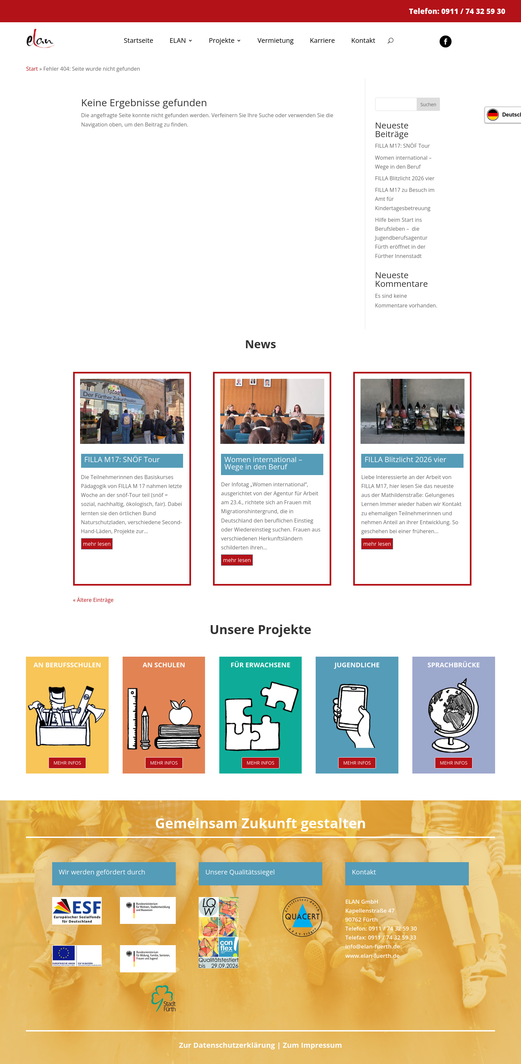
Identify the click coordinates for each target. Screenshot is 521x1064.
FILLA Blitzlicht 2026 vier (405, 178)
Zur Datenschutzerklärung (228, 1045)
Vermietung (276, 41)
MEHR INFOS (67, 763)
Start (32, 68)
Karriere (322, 41)
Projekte (222, 41)
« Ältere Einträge (93, 600)
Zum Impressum (312, 1045)
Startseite (139, 41)
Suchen (428, 104)
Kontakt (363, 41)
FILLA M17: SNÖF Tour (402, 145)
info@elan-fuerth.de (372, 946)
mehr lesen (97, 543)
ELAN (177, 41)
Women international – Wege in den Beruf (263, 462)
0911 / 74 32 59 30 (392, 928)
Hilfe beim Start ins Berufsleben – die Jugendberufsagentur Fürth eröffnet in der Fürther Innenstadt (401, 238)
